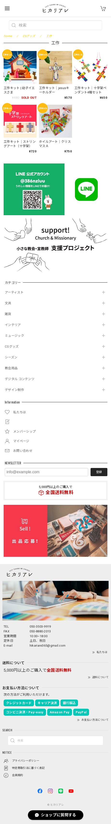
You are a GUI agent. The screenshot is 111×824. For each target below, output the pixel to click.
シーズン (11, 357)
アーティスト (14, 292)
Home (8, 36)
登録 (99, 472)
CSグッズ (12, 346)
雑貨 (8, 314)
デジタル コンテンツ (19, 379)
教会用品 (11, 368)
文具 (8, 303)
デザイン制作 (14, 390)
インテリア (13, 325)
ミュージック (14, 335)
